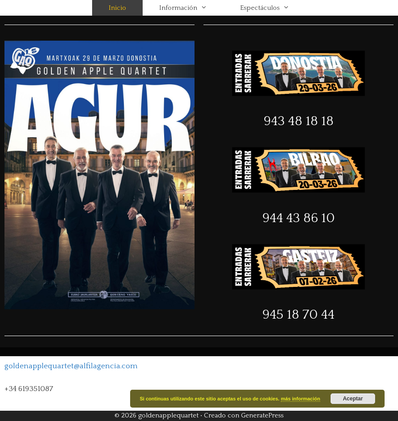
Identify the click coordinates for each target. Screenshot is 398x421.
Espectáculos (273, 8)
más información (300, 398)
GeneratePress (262, 415)
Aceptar (353, 399)
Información (191, 8)
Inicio (117, 8)
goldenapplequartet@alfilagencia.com (71, 366)
